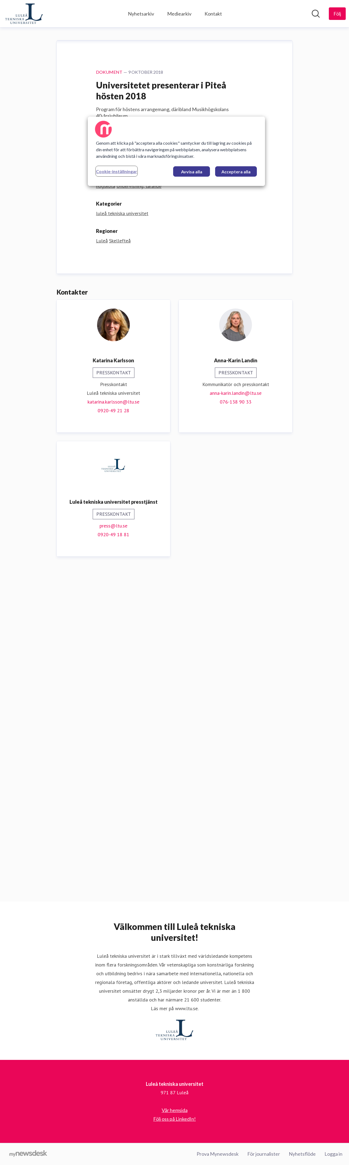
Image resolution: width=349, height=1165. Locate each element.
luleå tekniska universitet (122, 541)
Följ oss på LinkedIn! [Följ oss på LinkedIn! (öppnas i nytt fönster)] (174, 1119)
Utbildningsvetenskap (118, 505)
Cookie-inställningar (116, 171)
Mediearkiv (179, 14)
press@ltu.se (113, 853)
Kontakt (213, 14)
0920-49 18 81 (113, 862)
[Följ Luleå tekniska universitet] (337, 13)
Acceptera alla (236, 171)
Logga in (333, 1154)
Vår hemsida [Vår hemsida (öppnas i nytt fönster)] (175, 1110)
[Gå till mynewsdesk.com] (28, 1154)
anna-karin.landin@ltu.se (235, 721)
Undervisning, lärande (138, 514)
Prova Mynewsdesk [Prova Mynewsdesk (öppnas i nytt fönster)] (218, 1154)
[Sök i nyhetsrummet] (315, 13)
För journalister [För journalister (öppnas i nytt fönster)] (263, 1154)
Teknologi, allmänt (174, 505)
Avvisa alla (191, 171)
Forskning (206, 505)
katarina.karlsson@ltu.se (113, 729)
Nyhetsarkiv (141, 14)
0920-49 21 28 (113, 738)
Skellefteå (120, 568)
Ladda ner (111, 476)
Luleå (102, 568)
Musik (148, 505)
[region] (176, 151)
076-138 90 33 (235, 729)
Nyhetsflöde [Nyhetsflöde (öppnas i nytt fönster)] (302, 1154)
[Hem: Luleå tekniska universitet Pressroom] (24, 13)
